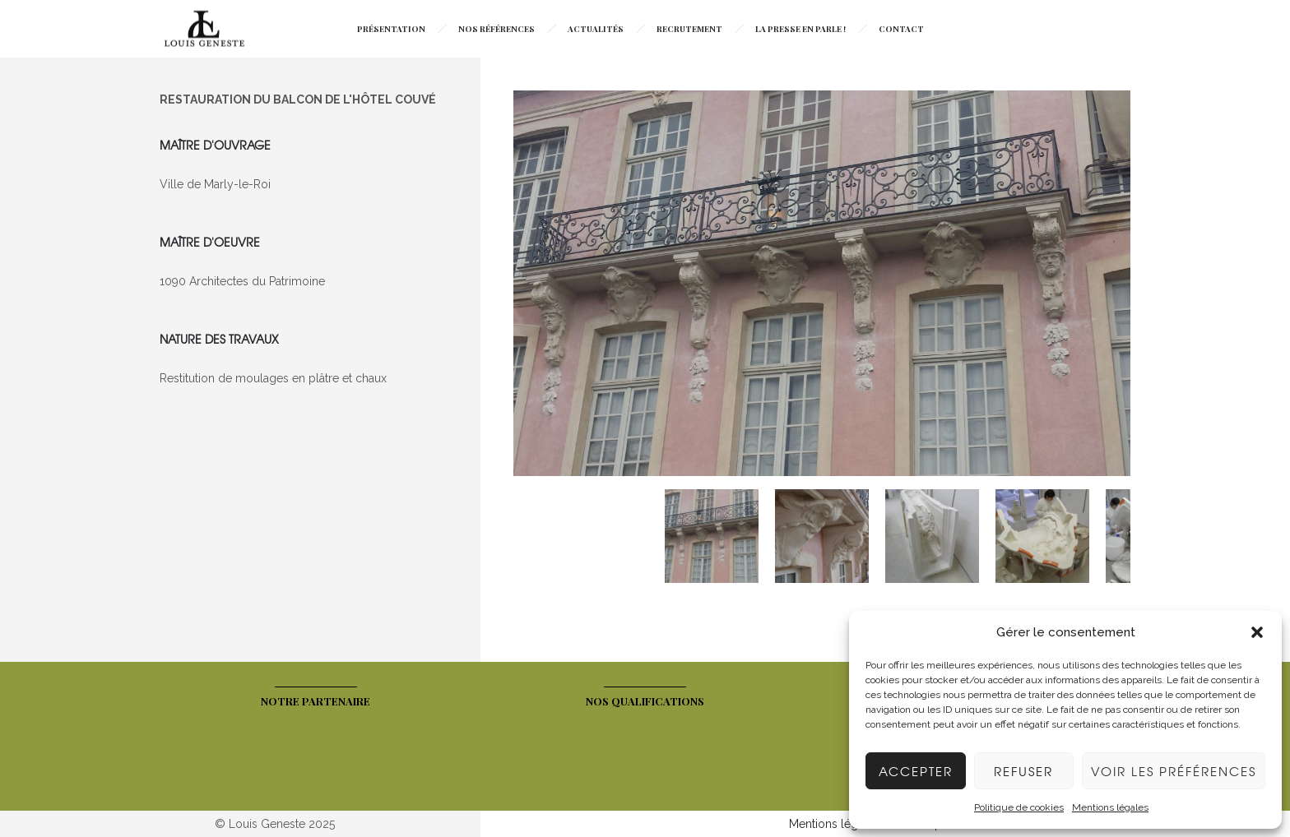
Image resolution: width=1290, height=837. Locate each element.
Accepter (916, 771)
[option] (821, 285)
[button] (1257, 632)
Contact (901, 29)
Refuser (1023, 771)
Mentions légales (1110, 807)
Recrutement (689, 29)
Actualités (596, 29)
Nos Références (496, 29)
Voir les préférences (1173, 771)
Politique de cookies (1019, 807)
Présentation (391, 29)
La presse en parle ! (800, 29)
